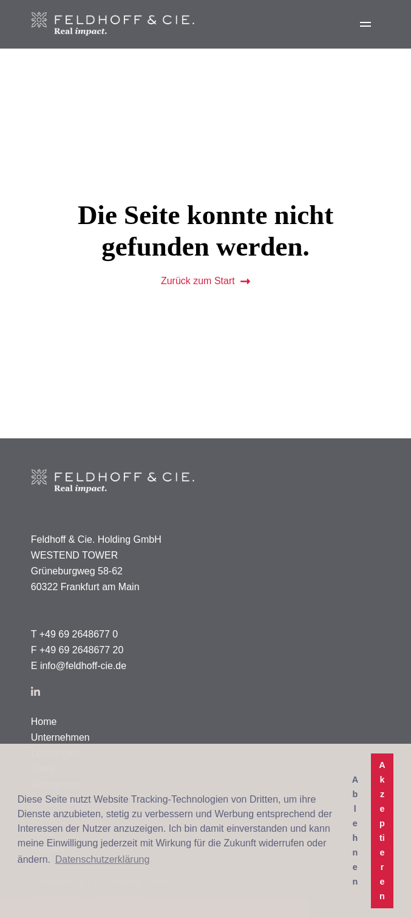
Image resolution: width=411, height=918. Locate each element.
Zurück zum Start (205, 281)
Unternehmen (60, 737)
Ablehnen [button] (355, 830)
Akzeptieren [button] (382, 830)
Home (44, 721)
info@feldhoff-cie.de (83, 666)
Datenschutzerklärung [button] (102, 859)
